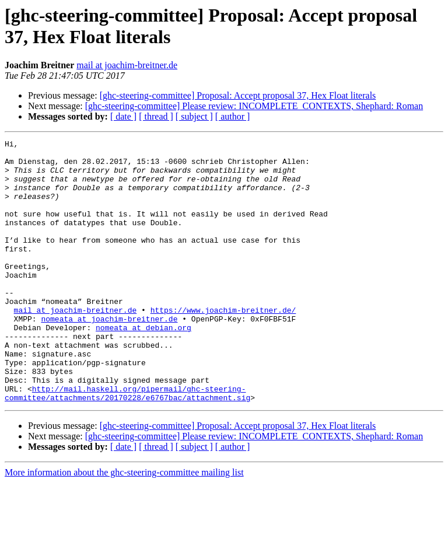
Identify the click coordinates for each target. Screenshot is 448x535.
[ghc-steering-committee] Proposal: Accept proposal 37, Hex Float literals (238, 95)
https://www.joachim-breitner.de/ (223, 345)
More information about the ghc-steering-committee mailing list (124, 525)
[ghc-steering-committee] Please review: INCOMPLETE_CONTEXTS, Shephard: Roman (254, 106)
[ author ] (232, 116)
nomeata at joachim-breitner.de (109, 355)
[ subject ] (194, 116)
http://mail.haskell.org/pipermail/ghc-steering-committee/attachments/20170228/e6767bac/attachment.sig (127, 444)
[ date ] (123, 116)
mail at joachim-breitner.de (126, 65)
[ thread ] (156, 116)
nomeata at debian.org (143, 366)
